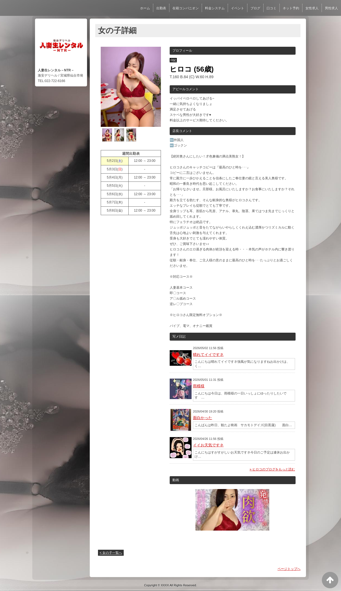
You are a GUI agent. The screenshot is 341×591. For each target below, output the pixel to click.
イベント (237, 8)
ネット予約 (291, 8)
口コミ (271, 8)
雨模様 (198, 386)
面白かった (202, 418)
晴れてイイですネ (208, 354)
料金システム (215, 8)
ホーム (145, 8)
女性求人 (312, 8)
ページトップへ (289, 569)
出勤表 (161, 8)
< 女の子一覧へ (111, 553)
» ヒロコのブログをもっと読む (272, 469)
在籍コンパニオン (185, 8)
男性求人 (331, 8)
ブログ (255, 8)
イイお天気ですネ (208, 445)
